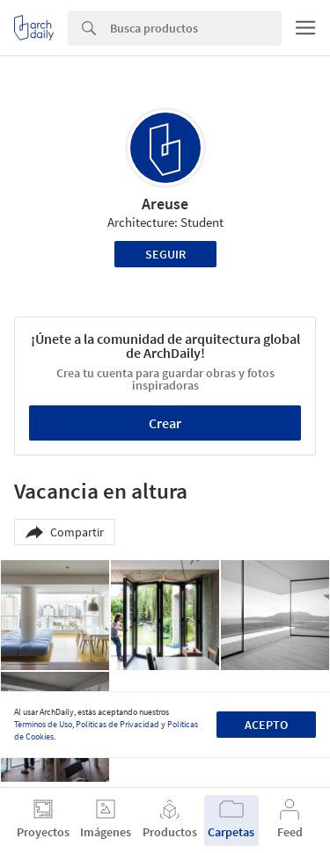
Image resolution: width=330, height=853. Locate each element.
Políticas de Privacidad (117, 724)
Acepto (266, 725)
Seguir (165, 254)
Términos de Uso (43, 724)
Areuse (165, 203)
